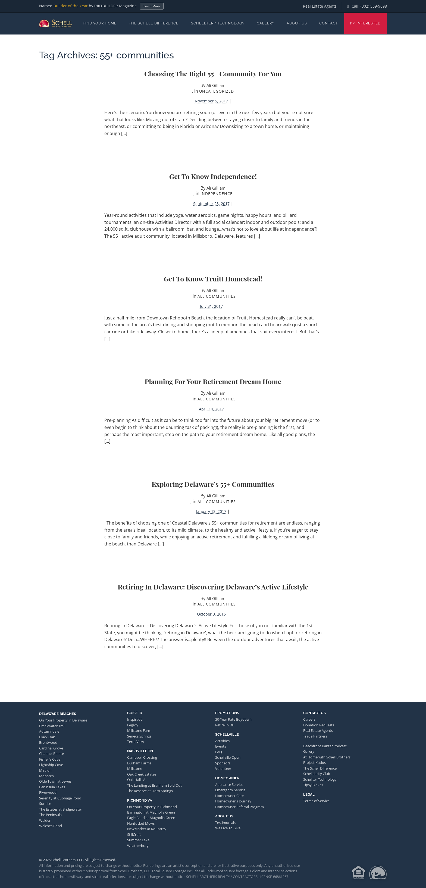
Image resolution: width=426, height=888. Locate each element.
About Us (297, 23)
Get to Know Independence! (213, 176)
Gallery (265, 23)
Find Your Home (100, 23)
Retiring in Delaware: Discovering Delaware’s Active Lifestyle (213, 586)
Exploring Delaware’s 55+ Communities (213, 483)
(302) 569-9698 (374, 6)
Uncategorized (216, 91)
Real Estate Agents (320, 6)
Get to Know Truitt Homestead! (213, 278)
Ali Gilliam (215, 85)
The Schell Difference (153, 23)
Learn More (151, 6)
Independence (217, 193)
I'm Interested (365, 23)
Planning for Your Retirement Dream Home (213, 381)
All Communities (217, 296)
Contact (328, 23)
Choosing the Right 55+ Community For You (213, 73)
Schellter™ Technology (218, 23)
